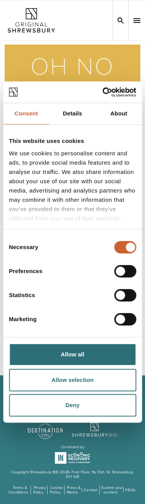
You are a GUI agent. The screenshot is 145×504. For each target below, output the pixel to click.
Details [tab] (72, 113)
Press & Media (74, 490)
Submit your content (112, 490)
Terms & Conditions (18, 490)
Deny (72, 405)
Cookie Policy (56, 490)
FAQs (130, 490)
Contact (90, 490)
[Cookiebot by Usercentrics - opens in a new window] (103, 92)
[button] (137, 20)
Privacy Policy (39, 490)
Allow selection (72, 380)
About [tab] (118, 113)
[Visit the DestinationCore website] (45, 427)
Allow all (72, 354)
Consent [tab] (26, 113)
